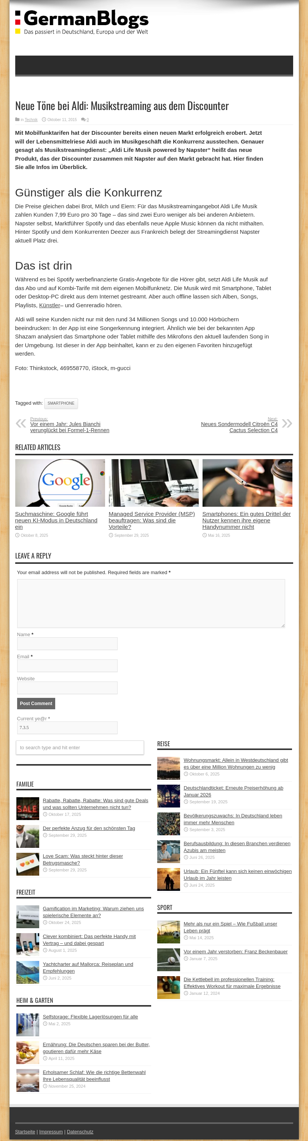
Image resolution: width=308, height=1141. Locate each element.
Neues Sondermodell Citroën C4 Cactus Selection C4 (231, 425)
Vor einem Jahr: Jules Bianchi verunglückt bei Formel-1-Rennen (77, 425)
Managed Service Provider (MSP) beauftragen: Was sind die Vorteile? (152, 520)
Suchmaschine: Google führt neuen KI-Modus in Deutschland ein (56, 520)
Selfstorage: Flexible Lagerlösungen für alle (90, 1018)
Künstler (49, 305)
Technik (31, 120)
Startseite (25, 1133)
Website (26, 680)
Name (23, 636)
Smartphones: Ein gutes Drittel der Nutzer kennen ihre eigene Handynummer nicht (247, 520)
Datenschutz (82, 1133)
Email (23, 658)
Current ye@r (33, 720)
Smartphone (61, 403)
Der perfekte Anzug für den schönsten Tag (89, 830)
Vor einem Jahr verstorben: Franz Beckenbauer (236, 953)
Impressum (52, 1133)
